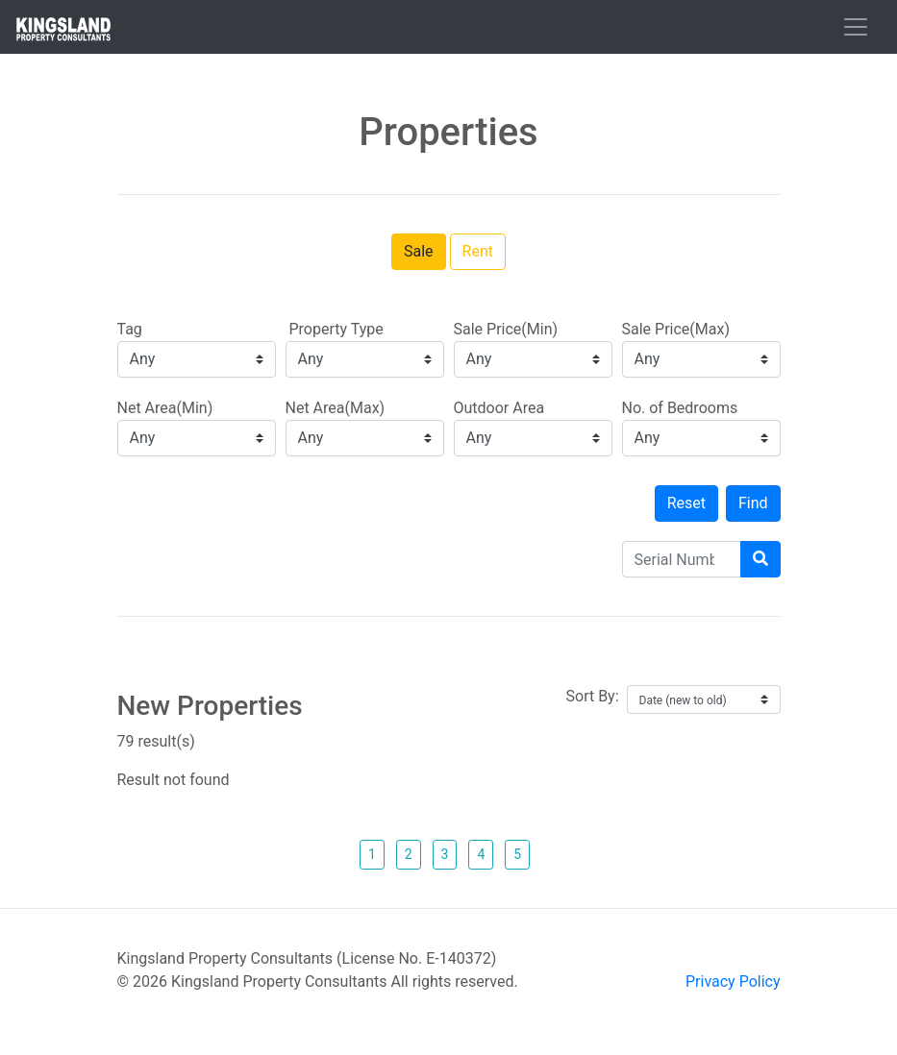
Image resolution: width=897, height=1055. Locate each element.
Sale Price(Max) (676, 329)
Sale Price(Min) (506, 329)
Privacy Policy (733, 981)
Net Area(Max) (336, 408)
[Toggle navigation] (856, 27)
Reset (686, 503)
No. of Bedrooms (680, 408)
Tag (129, 329)
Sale (419, 251)
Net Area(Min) (165, 408)
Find (753, 503)
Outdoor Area (499, 408)
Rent (477, 251)
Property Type (335, 329)
